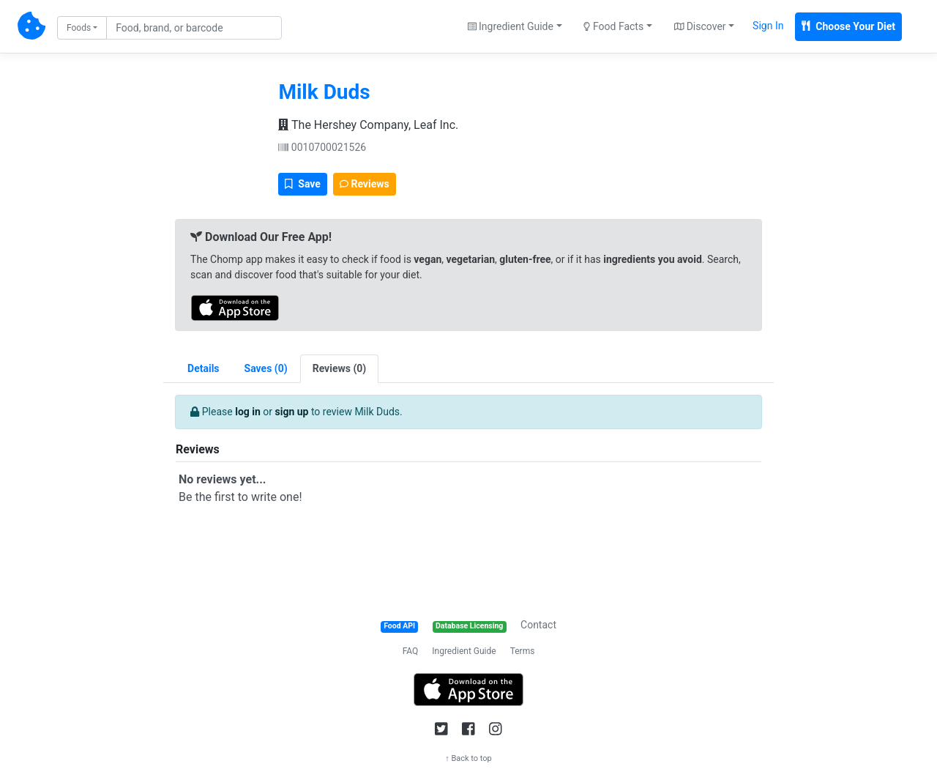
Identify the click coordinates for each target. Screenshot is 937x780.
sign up (292, 411)
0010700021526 (322, 147)
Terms (522, 651)
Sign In (768, 25)
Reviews (364, 184)
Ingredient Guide (464, 651)
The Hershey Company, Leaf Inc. (368, 125)
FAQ (411, 651)
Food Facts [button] (613, 26)
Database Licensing (469, 626)
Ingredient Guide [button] (510, 26)
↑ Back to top (468, 758)
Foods (79, 28)
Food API (399, 626)
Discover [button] (700, 26)
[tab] (266, 368)
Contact (538, 625)
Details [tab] (203, 368)
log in (248, 411)
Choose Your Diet (848, 26)
